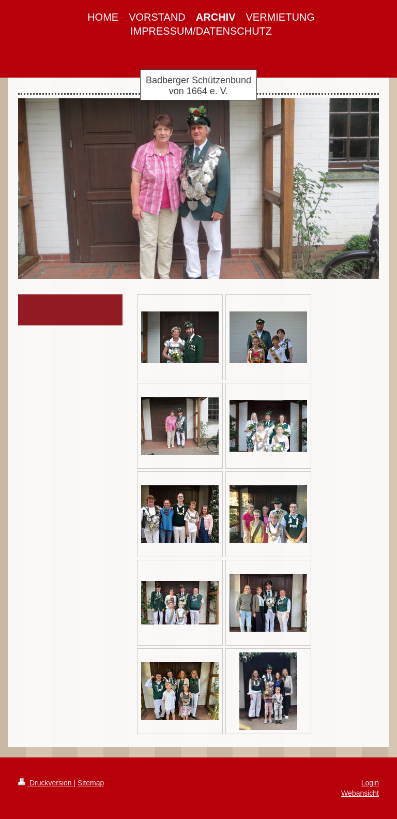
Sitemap (91, 783)
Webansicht (360, 793)
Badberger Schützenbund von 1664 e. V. (198, 85)
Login (370, 783)
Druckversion (45, 783)
